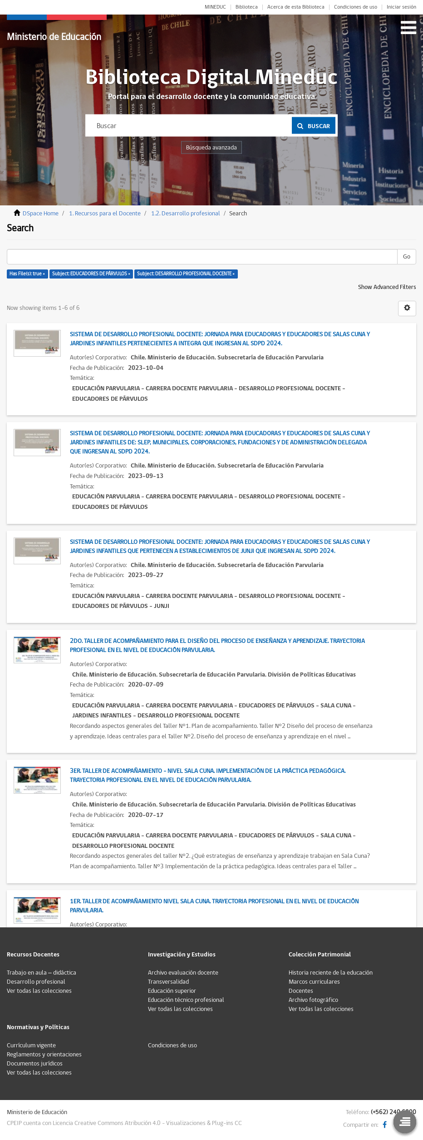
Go (406, 256)
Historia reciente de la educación (331, 972)
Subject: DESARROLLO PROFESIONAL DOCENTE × (186, 273)
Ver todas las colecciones (39, 991)
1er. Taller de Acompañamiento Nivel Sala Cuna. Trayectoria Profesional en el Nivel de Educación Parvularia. (214, 906)
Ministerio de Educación (54, 37)
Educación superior (172, 991)
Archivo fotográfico (313, 1000)
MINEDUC (215, 7)
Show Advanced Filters (387, 287)
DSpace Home (41, 213)
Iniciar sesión (401, 7)
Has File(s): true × (27, 273)
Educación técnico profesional (186, 1000)
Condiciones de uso (355, 7)
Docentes (301, 991)
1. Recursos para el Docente (105, 213)
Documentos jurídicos (35, 1063)
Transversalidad (168, 981)
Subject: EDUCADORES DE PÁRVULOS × (91, 273)
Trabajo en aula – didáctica (41, 972)
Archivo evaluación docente (183, 972)
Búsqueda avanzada (211, 147)
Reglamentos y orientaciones (44, 1054)
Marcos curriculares (314, 981)
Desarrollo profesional (36, 981)
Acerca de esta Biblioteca (296, 7)
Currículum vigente (31, 1045)
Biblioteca (247, 7)
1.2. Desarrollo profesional (185, 213)
